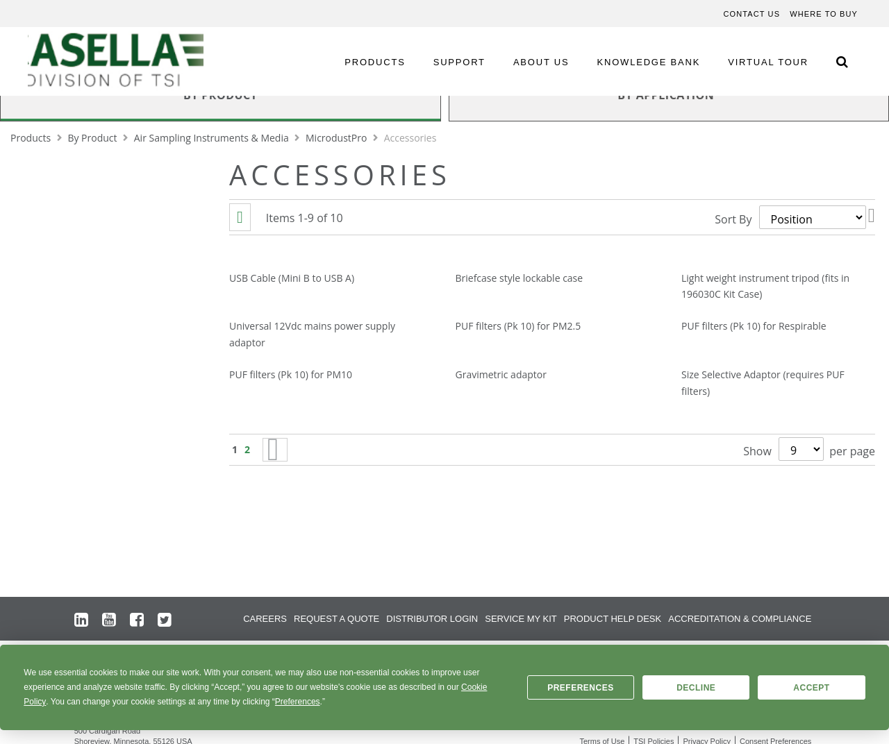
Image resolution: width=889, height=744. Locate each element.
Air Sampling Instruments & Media (213, 137)
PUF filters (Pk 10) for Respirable (753, 325)
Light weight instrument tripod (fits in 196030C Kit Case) (765, 286)
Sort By (733, 219)
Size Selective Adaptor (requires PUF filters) (763, 383)
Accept (811, 688)
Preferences (580, 688)
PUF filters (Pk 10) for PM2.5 (518, 325)
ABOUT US (541, 62)
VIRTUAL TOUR (768, 62)
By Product (93, 137)
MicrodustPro (337, 137)
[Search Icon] (841, 61)
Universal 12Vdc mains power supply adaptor (312, 334)
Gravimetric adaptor (501, 374)
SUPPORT (459, 62)
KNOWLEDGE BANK (649, 62)
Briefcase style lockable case (519, 278)
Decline (695, 688)
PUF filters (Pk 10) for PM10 (290, 374)
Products (31, 137)
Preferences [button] (297, 702)
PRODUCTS (374, 62)
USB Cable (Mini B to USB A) (291, 278)
